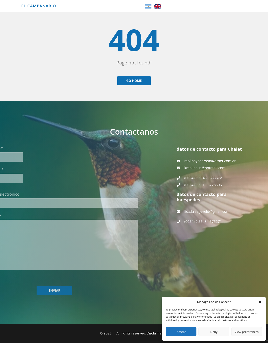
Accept (181, 332)
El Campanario (38, 6)
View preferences (246, 332)
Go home (134, 81)
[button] (260, 302)
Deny (213, 332)
